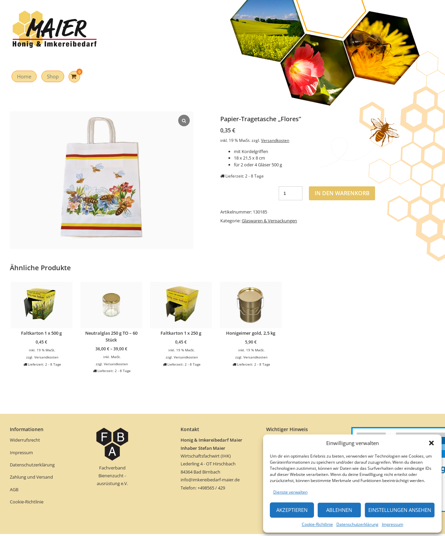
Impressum (392, 524)
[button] (431, 443)
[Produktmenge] (290, 193)
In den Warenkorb (342, 193)
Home (24, 76)
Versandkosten (275, 140)
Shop (53, 76)
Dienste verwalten (290, 492)
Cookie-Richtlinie (317, 524)
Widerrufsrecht (25, 440)
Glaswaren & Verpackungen (269, 221)
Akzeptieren (292, 509)
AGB (14, 489)
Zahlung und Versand (31, 477)
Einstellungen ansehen (399, 509)
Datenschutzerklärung (357, 524)
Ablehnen (339, 509)
